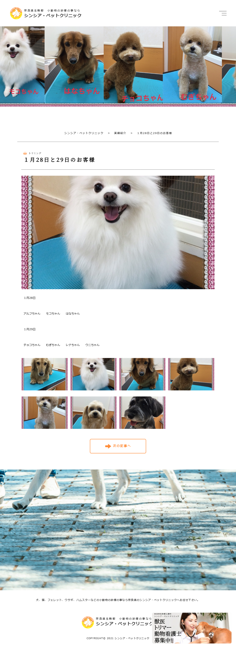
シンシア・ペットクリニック (84, 133)
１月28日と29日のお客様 (151, 133)
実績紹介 (117, 133)
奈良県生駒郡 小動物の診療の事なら (65, 14)
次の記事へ (122, 446)
